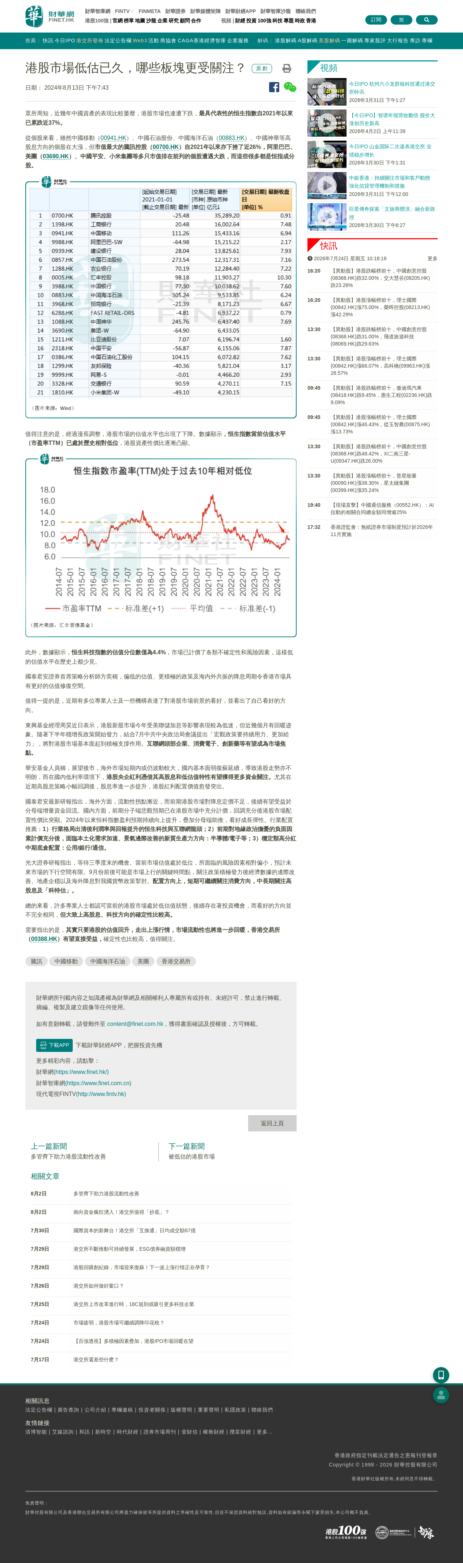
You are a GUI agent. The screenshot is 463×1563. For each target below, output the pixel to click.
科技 (277, 20)
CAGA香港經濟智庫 (202, 40)
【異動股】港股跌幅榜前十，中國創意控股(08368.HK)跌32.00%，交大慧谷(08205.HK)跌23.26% (380, 278)
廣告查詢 (68, 1410)
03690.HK (56, 156)
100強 (264, 20)
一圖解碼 (352, 40)
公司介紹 (95, 1410)
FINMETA (150, 11)
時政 (300, 20)
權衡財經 (214, 1432)
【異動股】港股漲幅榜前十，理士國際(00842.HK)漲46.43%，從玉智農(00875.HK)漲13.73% (380, 424)
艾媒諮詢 (63, 1432)
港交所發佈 (89, 40)
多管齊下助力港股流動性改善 (68, 1156)
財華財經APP (240, 11)
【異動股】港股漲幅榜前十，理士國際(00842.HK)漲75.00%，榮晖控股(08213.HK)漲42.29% (380, 307)
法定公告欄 (118, 40)
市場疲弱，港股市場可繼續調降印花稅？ (119, 1323)
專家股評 (375, 40)
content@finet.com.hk (135, 1024)
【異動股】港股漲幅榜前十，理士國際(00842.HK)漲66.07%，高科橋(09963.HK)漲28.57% (380, 366)
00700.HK (166, 147)
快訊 (48, 40)
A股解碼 (308, 40)
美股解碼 (329, 40)
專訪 (415, 40)
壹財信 (190, 1432)
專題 (289, 20)
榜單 (129, 20)
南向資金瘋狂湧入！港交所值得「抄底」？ (121, 1212)
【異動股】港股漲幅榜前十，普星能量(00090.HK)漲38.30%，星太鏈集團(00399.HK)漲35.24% (374, 483)
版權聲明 (181, 1410)
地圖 (140, 20)
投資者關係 (152, 1410)
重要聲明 (209, 1410)
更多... (265, 1432)
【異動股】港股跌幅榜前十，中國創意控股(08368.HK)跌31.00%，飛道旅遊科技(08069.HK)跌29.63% (379, 336)
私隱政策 (235, 1410)
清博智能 (36, 1432)
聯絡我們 (306, 11)
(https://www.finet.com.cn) (98, 1083)
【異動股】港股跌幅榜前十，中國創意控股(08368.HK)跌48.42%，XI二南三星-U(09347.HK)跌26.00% (379, 454)
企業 (162, 20)
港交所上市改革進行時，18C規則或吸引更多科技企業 (133, 1304)
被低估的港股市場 (192, 1156)
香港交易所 (176, 961)
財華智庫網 (97, 11)
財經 (240, 20)
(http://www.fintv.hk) (101, 1094)
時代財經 (128, 1432)
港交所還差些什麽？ (96, 1359)
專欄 (427, 40)
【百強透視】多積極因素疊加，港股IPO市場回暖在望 (133, 1341)
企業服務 (238, 40)
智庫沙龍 (275, 11)
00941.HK (113, 138)
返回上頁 (272, 1123)
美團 (143, 961)
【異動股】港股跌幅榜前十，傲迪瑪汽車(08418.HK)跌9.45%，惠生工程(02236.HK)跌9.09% (381, 395)
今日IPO (65, 40)
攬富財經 (240, 1432)
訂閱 (376, 19)
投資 (251, 20)
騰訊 (36, 961)
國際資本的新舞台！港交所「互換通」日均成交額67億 (134, 1230)
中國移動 (66, 961)
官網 (117, 20)
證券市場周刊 (160, 1432)
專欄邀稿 (122, 1410)
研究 (174, 20)
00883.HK (232, 138)
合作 (196, 20)
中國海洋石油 (107, 961)
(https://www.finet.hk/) (81, 1072)
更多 (433, 258)
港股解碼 (286, 40)
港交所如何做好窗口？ (98, 1286)
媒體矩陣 (205, 11)
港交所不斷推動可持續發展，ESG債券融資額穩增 (129, 1249)
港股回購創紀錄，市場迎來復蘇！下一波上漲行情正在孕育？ (141, 1267)
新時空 (103, 1432)
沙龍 (151, 20)
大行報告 (398, 40)
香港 (311, 20)
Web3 (140, 40)
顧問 (185, 20)
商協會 (168, 40)
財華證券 (175, 11)
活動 (153, 40)
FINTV (122, 11)
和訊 (84, 1432)
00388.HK (44, 939)
